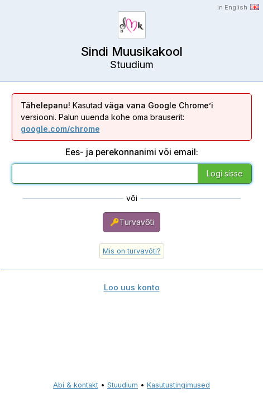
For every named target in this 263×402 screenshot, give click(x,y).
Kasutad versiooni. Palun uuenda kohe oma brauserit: (117, 116)
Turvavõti (131, 222)
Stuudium (122, 385)
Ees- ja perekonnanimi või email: (131, 152)
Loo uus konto (132, 287)
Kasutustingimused (178, 385)
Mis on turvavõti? (132, 251)
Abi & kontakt (75, 385)
